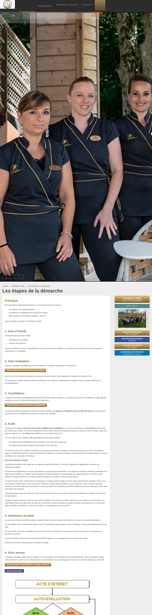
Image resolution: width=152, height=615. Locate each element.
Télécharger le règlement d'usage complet (28, 565)
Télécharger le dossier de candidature (26, 405)
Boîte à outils (132, 306)
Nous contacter (14, 571)
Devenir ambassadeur (132, 340)
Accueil (5, 286)
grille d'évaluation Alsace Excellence (25, 370)
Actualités (134, 5)
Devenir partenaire (132, 333)
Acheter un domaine (132, 346)
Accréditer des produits (132, 353)
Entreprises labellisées (116, 5)
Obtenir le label (132, 299)
